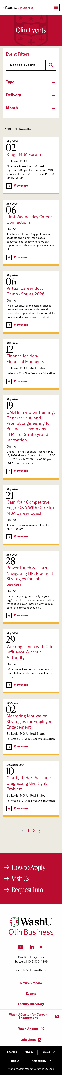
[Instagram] (42, 948)
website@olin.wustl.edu (31, 970)
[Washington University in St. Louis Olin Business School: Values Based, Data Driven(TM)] (31, 934)
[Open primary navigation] (55, 7)
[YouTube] (20, 948)
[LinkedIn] (32, 948)
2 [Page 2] (33, 831)
